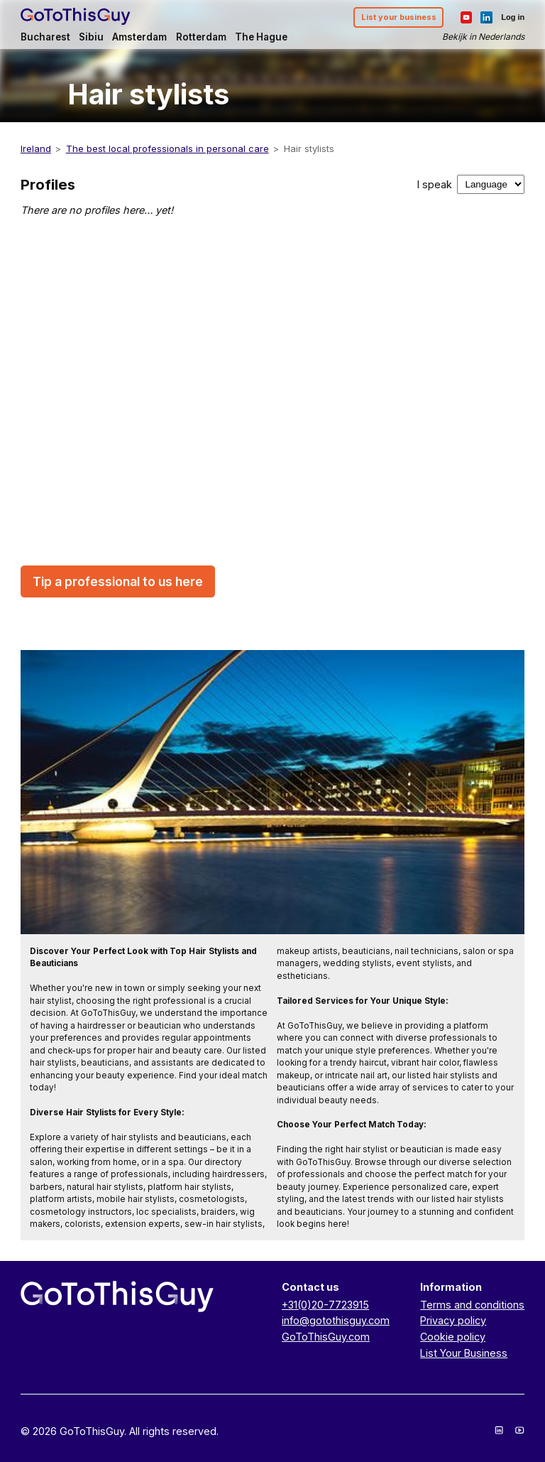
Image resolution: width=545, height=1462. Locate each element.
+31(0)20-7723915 (325, 1305)
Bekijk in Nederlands (483, 36)
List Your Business (463, 1353)
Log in (512, 17)
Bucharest (45, 37)
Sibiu (91, 37)
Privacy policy (453, 1320)
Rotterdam (201, 37)
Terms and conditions (472, 1305)
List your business (398, 17)
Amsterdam (139, 37)
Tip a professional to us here (118, 581)
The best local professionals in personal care (167, 148)
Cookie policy (452, 1337)
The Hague (261, 37)
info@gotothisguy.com (336, 1320)
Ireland (36, 148)
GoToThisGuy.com (326, 1337)
